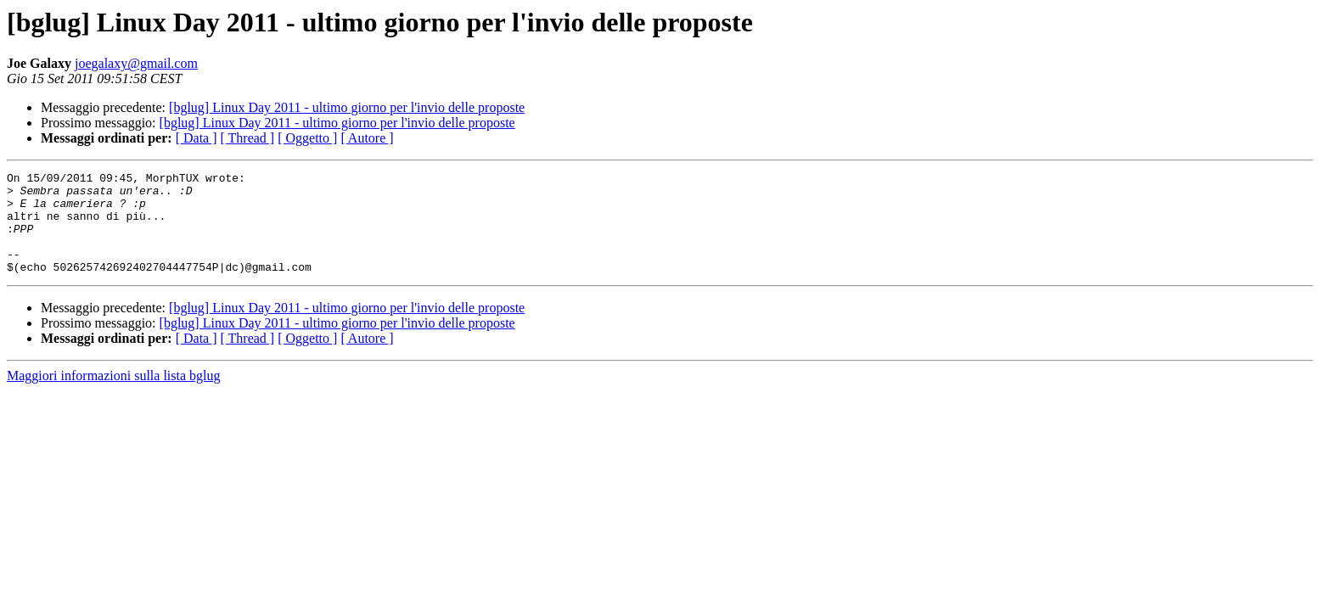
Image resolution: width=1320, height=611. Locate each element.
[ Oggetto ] (307, 138)
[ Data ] (196, 138)
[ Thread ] (248, 138)
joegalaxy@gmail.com (136, 63)
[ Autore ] (366, 138)
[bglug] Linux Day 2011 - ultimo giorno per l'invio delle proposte (347, 107)
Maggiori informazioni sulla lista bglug (114, 396)
